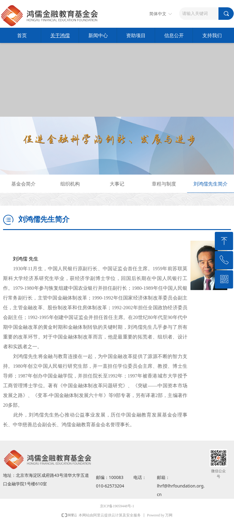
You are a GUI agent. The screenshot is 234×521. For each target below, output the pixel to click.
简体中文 (157, 14)
